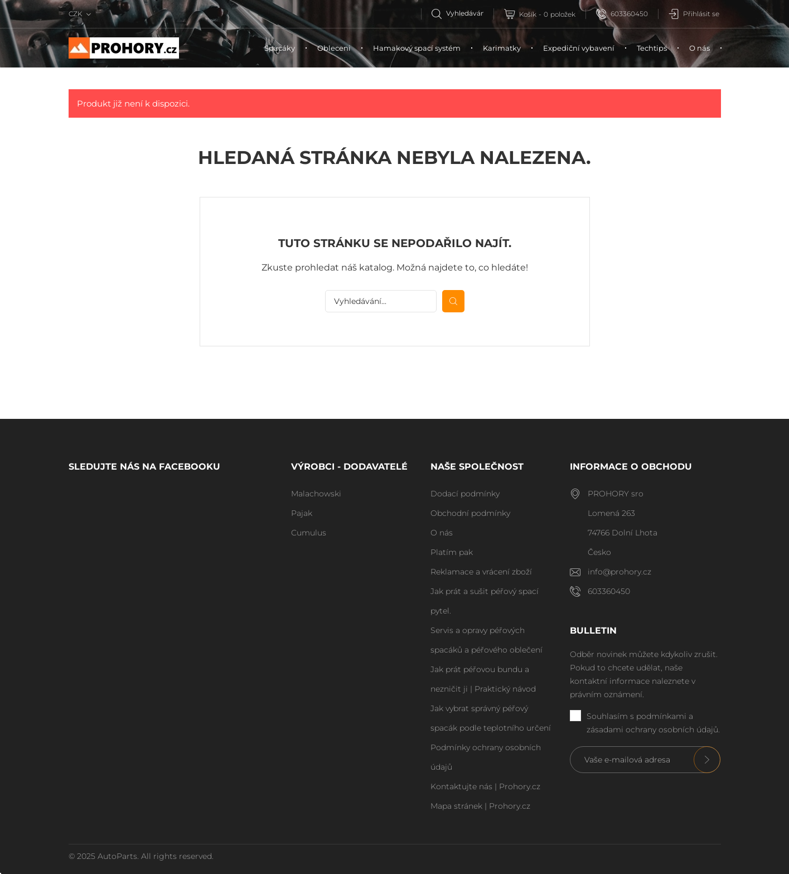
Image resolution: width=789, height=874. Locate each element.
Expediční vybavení (578, 48)
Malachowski (316, 494)
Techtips (652, 48)
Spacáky (279, 48)
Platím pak (451, 552)
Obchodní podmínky (470, 513)
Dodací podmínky (465, 494)
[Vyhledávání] (462, 13)
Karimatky (502, 48)
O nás (699, 48)
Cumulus (308, 533)
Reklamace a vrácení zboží (481, 572)
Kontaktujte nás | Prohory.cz (485, 786)
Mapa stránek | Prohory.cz (480, 806)
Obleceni (334, 48)
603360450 (622, 14)
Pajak (301, 513)
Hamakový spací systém (417, 48)
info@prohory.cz (619, 572)
